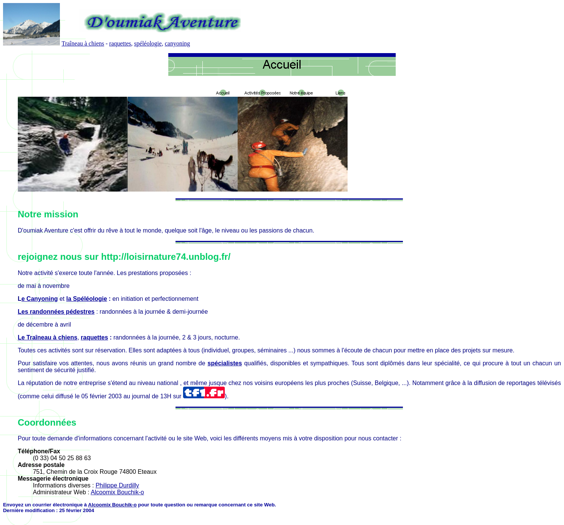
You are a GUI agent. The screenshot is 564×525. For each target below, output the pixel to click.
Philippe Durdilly (117, 485)
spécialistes (225, 363)
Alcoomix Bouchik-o (117, 492)
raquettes (120, 43)
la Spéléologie (86, 299)
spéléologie (148, 43)
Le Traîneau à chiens (47, 337)
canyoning (177, 43)
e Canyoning (40, 299)
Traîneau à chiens (82, 43)
